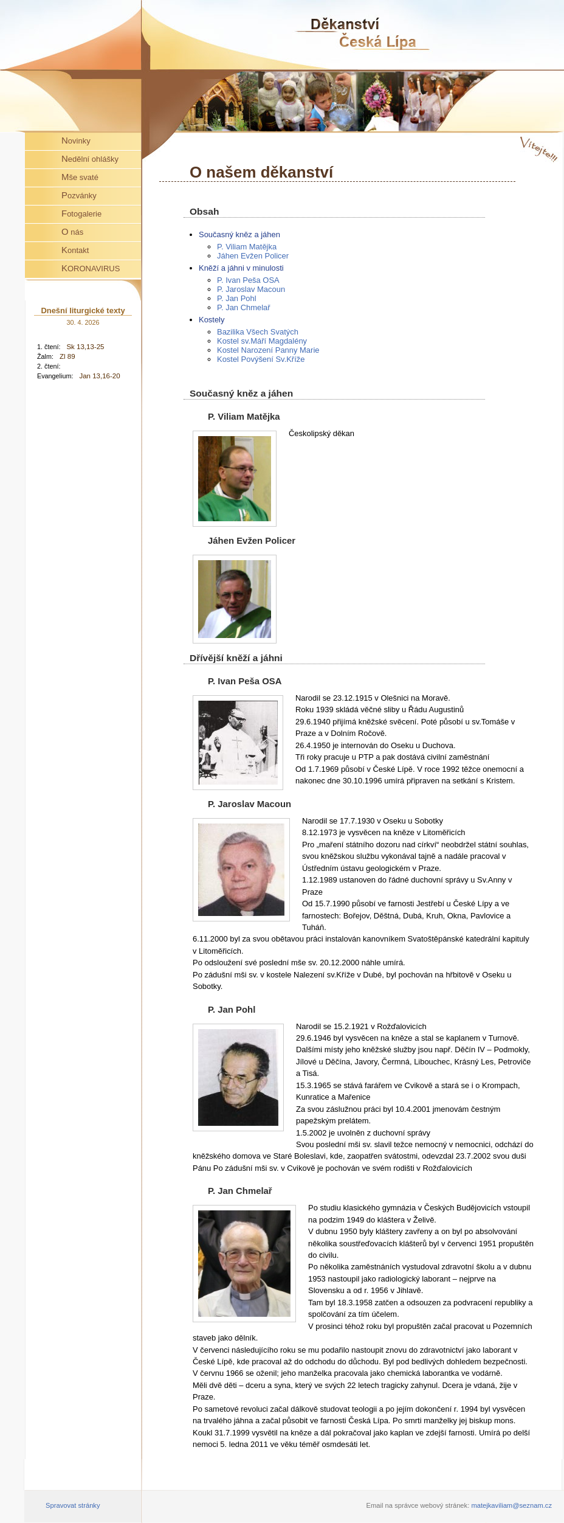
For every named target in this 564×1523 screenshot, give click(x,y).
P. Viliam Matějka (247, 246)
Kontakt (75, 250)
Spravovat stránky (73, 1505)
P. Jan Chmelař (243, 307)
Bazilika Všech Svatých (257, 331)
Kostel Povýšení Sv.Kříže (260, 359)
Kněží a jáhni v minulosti (241, 267)
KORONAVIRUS (90, 268)
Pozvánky (79, 195)
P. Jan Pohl (236, 298)
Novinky (76, 140)
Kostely (211, 319)
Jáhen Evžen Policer (253, 255)
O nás (72, 231)
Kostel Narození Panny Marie (268, 350)
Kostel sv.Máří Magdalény (262, 340)
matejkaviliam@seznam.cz (511, 1505)
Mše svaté (79, 177)
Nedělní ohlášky (90, 158)
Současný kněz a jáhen (239, 234)
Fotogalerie (81, 213)
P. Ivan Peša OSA (248, 280)
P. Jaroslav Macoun (251, 289)
